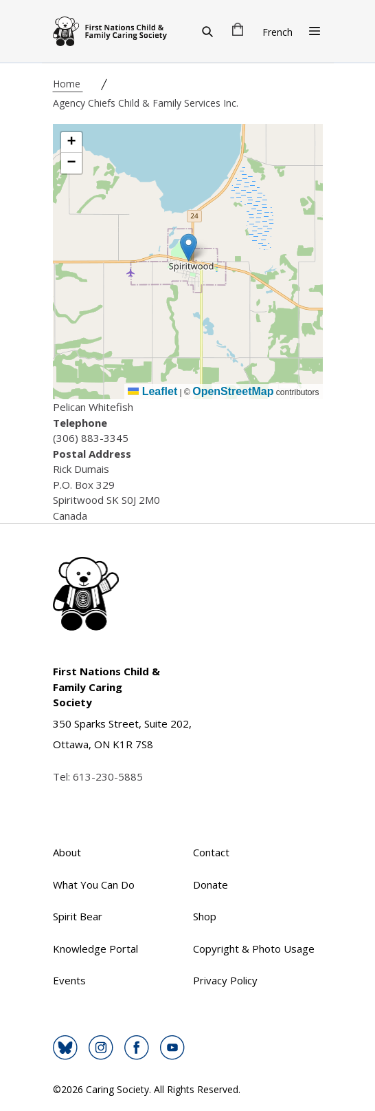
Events (69, 980)
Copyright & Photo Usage (254, 948)
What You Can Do (94, 884)
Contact (211, 852)
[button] (188, 247)
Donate (210, 884)
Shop (204, 916)
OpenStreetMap (232, 391)
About (67, 852)
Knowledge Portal (95, 948)
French (277, 32)
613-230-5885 (108, 776)
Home (68, 83)
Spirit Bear (77, 916)
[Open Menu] (314, 31)
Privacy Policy (225, 980)
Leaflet (152, 391)
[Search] (207, 31)
